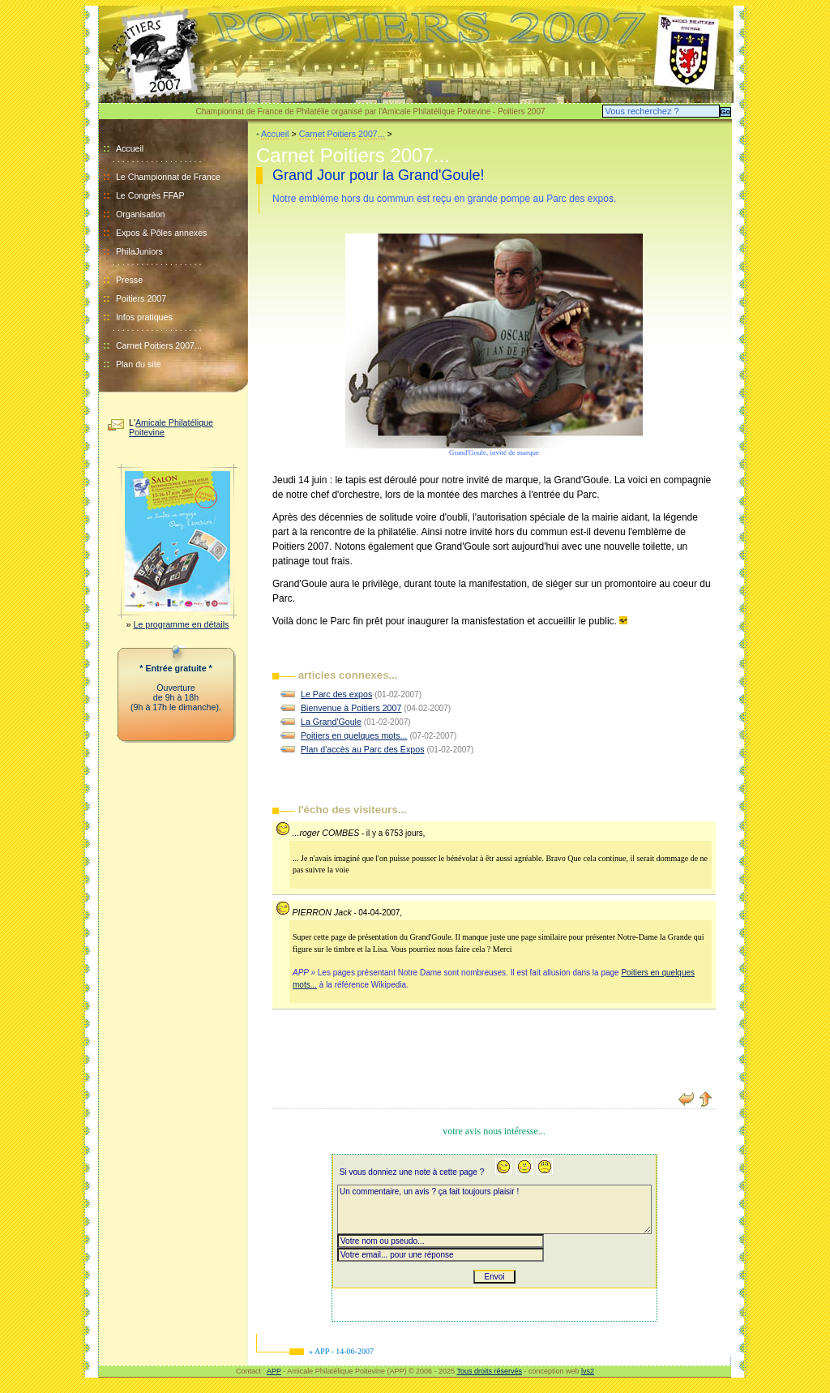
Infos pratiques (144, 317)
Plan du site (138, 364)
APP (274, 1371)
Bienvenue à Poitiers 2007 (351, 708)
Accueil (123, 148)
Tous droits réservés (489, 1371)
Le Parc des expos (336, 694)
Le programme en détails (181, 624)
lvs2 (587, 1371)
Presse (129, 280)
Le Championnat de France (168, 177)
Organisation (140, 214)
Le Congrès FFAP (150, 195)
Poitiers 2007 (141, 298)
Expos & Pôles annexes (162, 233)
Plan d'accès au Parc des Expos (363, 749)
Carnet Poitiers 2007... (159, 345)
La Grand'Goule (331, 722)
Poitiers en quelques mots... (354, 735)
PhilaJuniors (139, 251)
